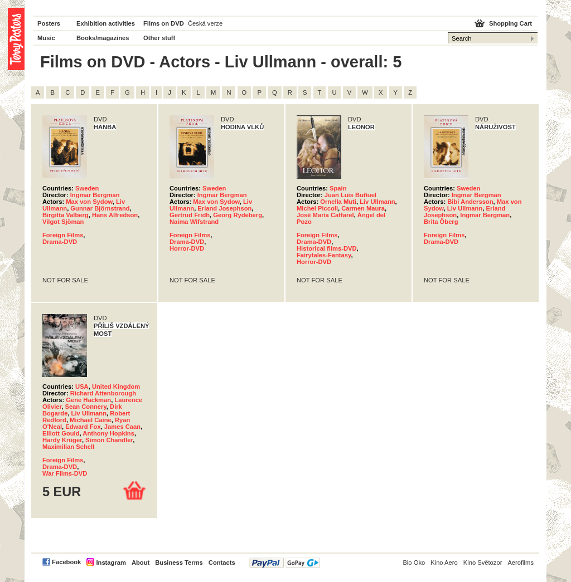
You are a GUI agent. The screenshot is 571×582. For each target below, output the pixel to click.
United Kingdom (116, 386)
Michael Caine (91, 420)
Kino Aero (444, 562)
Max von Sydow (89, 201)
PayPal (284, 562)
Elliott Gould (61, 433)
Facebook (66, 562)
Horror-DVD (187, 248)
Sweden (87, 188)
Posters (48, 23)
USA (82, 386)
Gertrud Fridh (190, 215)
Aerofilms (520, 562)
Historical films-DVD (327, 248)
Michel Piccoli (317, 208)
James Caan (122, 426)
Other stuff (159, 38)
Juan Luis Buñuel (350, 195)
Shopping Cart (510, 23)
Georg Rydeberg (237, 215)
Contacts (222, 562)
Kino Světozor (482, 562)
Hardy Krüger (62, 440)
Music (46, 38)
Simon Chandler (109, 440)
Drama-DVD (59, 241)
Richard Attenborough (103, 393)
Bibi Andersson (470, 201)
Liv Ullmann (377, 201)
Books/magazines (102, 38)
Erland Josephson (224, 208)
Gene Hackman (88, 400)
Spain (338, 188)
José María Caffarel (325, 215)
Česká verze (205, 23)
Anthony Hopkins (108, 433)
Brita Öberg (441, 221)
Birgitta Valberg (65, 215)
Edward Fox (82, 426)
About (140, 562)
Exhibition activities (105, 23)
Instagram (110, 562)
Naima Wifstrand (194, 221)
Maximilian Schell (68, 446)
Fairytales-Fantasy (324, 255)
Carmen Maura (363, 208)
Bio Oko (414, 562)
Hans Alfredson (115, 215)
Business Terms (179, 562)
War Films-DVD (64, 473)
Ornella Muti (338, 201)
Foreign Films (62, 235)
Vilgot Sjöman (63, 221)
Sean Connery (85, 406)
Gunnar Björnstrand (99, 208)
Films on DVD (163, 23)
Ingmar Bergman (95, 195)
